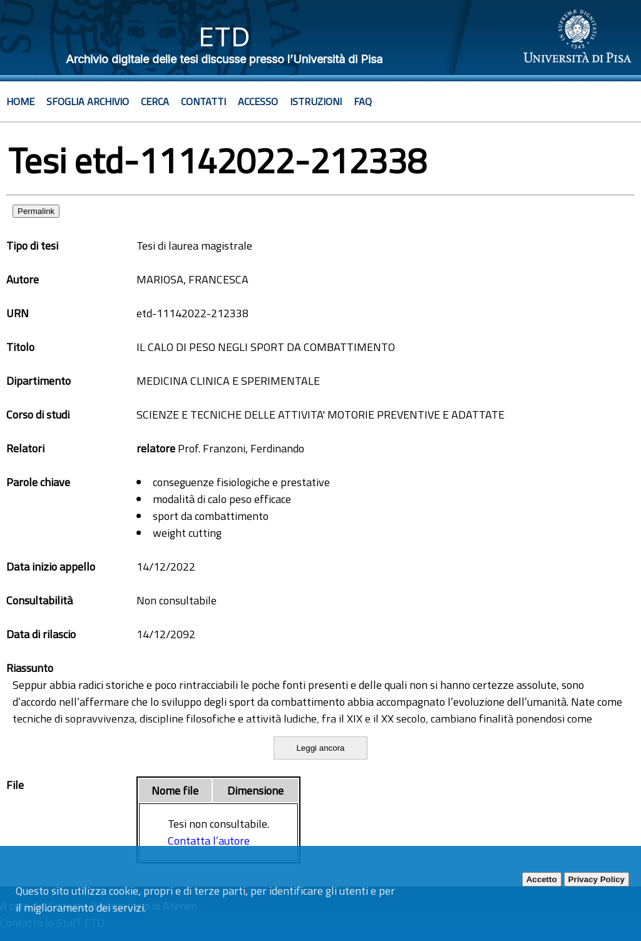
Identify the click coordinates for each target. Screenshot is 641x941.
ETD (224, 37)
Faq (363, 101)
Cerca (155, 101)
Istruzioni (316, 101)
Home (20, 101)
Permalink (36, 211)
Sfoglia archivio (87, 101)
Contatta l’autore (209, 840)
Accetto (541, 879)
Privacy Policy (596, 879)
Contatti (203, 101)
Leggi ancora (320, 748)
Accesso (258, 101)
